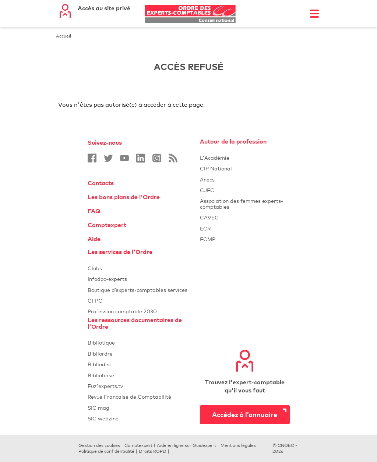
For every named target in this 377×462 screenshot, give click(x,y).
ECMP (245, 239)
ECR (205, 228)
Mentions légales (238, 445)
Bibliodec (144, 364)
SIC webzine (103, 418)
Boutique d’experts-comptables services (137, 290)
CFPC (144, 300)
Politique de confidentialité (106, 451)
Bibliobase (144, 375)
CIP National (245, 168)
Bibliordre (144, 353)
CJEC (245, 190)
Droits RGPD (152, 451)
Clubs (144, 268)
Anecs (245, 179)
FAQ (94, 211)
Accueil (63, 36)
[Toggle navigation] (314, 14)
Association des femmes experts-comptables (241, 203)
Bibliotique (144, 342)
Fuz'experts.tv (144, 386)
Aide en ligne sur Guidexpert (186, 445)
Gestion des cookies (99, 445)
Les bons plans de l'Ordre (124, 197)
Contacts (101, 183)
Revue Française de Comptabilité (144, 397)
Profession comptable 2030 (122, 311)
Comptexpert (107, 225)
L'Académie (245, 158)
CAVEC (209, 217)
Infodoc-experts (144, 279)
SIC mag (98, 408)
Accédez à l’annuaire (244, 414)
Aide (94, 239)
